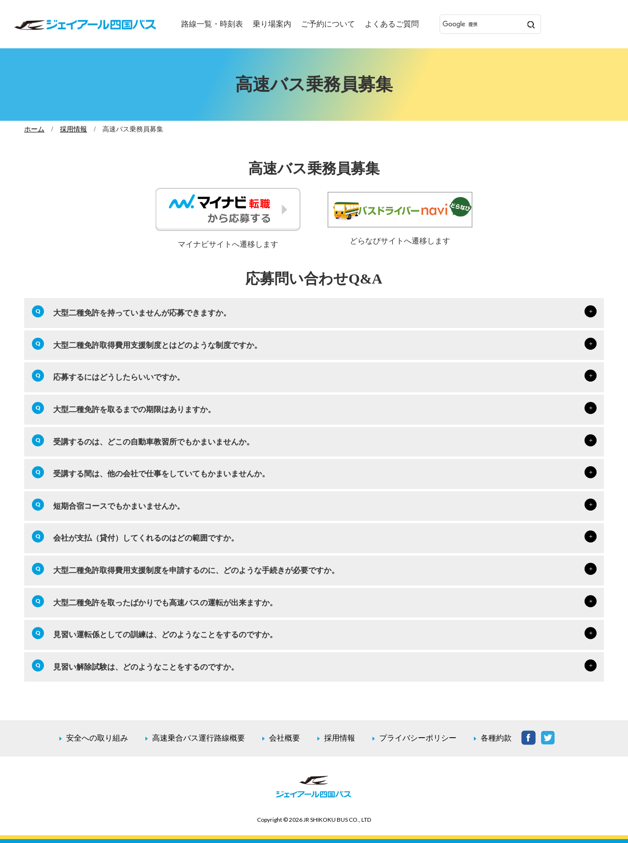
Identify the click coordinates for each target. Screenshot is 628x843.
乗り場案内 (272, 24)
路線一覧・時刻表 (212, 24)
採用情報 (73, 129)
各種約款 (496, 738)
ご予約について (328, 24)
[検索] (481, 24)
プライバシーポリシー (418, 738)
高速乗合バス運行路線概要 (198, 738)
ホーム (34, 129)
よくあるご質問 (392, 24)
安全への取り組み (97, 738)
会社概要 (284, 738)
